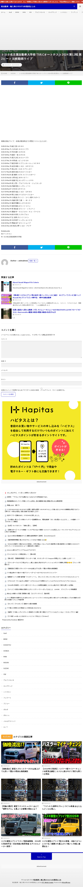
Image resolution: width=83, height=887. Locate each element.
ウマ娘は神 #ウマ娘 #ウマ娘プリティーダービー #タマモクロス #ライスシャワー (32, 573)
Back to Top (41, 857)
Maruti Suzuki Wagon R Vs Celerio (26, 282)
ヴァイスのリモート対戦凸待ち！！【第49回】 (22, 554)
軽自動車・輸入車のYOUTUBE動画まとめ (47, 880)
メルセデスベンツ (9, 721)
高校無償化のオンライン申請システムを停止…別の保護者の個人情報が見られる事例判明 (34, 501)
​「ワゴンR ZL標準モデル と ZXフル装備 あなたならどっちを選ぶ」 (62, 807)
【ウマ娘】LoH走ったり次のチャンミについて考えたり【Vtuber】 (28, 616)
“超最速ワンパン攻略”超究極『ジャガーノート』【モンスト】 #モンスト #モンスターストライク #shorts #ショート (43, 577)
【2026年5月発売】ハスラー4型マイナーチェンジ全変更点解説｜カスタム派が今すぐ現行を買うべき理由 (40, 585)
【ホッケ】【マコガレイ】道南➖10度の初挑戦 (22, 604)
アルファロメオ (40, 12)
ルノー (5, 727)
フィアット (74, 12)
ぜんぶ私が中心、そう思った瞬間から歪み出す (21, 493)
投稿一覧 (32, 261)
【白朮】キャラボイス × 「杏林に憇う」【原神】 (22, 525)
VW (30, 12)
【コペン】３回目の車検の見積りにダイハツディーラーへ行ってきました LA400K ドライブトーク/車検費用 (42, 589)
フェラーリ (7, 698)
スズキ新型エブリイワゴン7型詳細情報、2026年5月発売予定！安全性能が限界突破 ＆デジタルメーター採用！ (21, 843)
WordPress (66, 882)
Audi (10, 12)
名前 (3, 361)
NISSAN (6, 663)
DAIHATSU (7, 645)
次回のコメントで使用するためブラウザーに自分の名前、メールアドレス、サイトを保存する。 (33, 390)
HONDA (6, 651)
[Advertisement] (41, 32)
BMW (17, 12)
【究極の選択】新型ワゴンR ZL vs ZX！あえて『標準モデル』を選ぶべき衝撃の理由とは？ (20, 807)
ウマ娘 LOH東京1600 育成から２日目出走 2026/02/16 (24, 608)
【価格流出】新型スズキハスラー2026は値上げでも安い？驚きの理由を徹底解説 (32, 568)
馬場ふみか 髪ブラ (13, 505)
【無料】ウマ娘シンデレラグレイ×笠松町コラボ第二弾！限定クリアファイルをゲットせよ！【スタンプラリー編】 (43, 612)
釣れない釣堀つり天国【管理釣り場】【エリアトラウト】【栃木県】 (28, 593)
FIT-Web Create (47, 882)
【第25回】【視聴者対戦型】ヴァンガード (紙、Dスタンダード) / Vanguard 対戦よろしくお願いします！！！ (41, 558)
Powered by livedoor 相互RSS (13, 620)
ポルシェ (6, 715)
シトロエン (63, 12)
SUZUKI (16, 65)
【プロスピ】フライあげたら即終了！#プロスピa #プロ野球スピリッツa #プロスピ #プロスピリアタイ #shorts (41, 581)
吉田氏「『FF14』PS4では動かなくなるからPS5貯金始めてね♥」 (27, 497)
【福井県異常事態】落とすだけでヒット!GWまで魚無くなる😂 (27, 540)
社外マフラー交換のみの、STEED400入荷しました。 (23, 515)
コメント (4, 339)
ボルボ (5, 709)
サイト (3, 379)
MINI (24, 12)
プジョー (6, 703)
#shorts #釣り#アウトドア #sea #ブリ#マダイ (21, 550)
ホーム (3, 12)
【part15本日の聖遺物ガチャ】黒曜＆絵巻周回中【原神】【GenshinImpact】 (31, 536)
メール (4, 370)
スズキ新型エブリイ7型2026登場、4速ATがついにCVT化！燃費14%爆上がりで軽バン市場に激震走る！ (62, 843)
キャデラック (52, 12)
